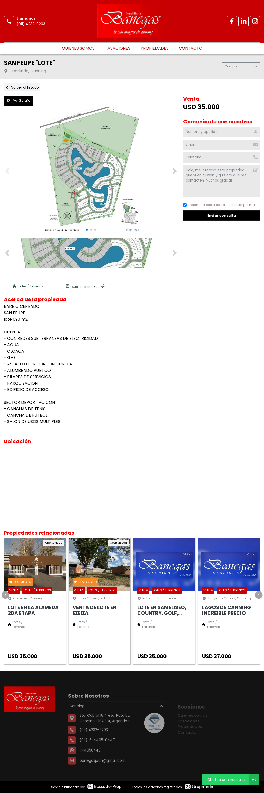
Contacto (190, 48)
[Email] (221, 145)
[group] (91, 171)
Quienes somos (78, 48)
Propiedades (155, 48)
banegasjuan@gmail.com (103, 774)
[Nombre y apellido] (221, 132)
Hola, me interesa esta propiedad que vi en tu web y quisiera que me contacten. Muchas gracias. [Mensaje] (221, 181)
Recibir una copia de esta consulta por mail (219, 205)
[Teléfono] (221, 157)
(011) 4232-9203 (31, 23)
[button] (174, 171)
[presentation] (5, 595)
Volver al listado (22, 87)
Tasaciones (117, 48)
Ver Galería (19, 100)
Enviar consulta (222, 215)
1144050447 (90, 764)
